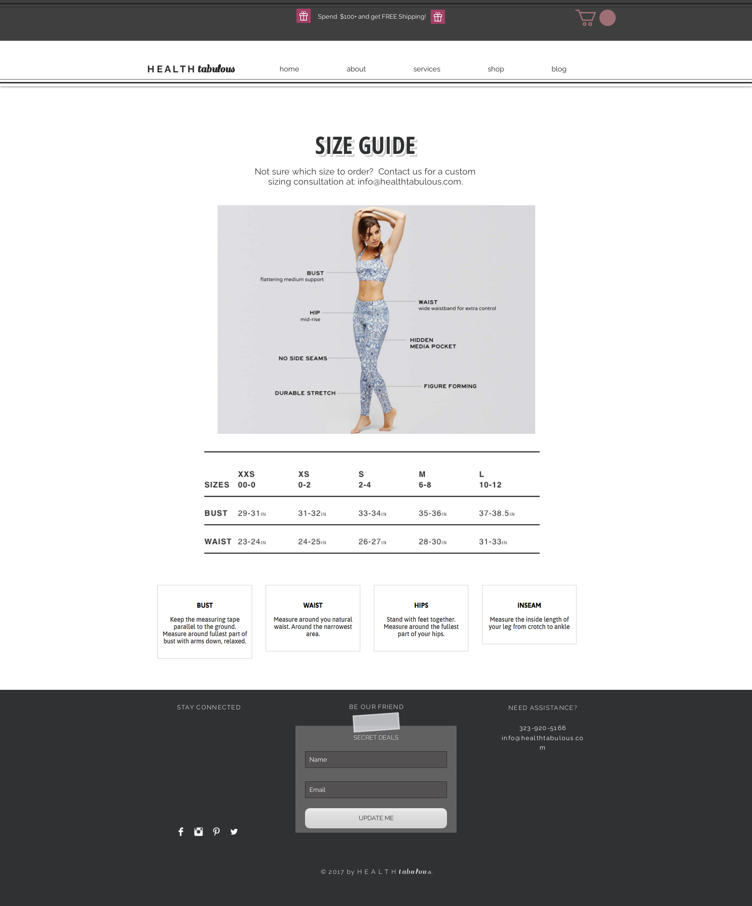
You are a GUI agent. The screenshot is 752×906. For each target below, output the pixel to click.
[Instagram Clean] (198, 831)
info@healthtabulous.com (409, 181)
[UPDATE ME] (376, 818)
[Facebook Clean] (180, 831)
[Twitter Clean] (234, 831)
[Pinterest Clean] (216, 831)
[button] (303, 16)
